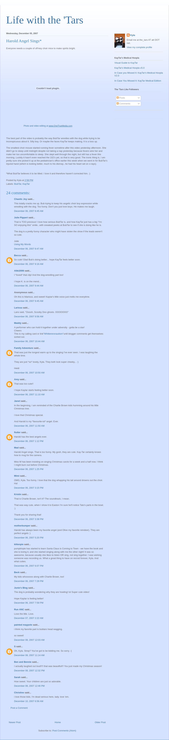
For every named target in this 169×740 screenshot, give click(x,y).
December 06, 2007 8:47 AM (28, 248)
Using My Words (22, 244)
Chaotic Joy (20, 199)
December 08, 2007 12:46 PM (29, 686)
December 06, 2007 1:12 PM (28, 441)
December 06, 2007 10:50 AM (29, 372)
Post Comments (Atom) (64, 730)
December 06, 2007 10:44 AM (29, 341)
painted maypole (23, 624)
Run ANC (19, 609)
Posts (121, 97)
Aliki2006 (19, 270)
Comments (123, 103)
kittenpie (18, 544)
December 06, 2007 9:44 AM (28, 285)
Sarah (17, 677)
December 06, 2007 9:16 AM (28, 264)
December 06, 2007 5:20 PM (28, 537)
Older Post (100, 722)
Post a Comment (19, 708)
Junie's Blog (21, 587)
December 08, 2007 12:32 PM (29, 670)
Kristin (17, 494)
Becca (17, 255)
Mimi (16, 475)
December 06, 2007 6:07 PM (28, 565)
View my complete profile (139, 47)
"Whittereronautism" (53, 333)
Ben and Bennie (22, 662)
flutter (17, 432)
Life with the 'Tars (44, 20)
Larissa (18, 307)
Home (58, 722)
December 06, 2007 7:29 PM (28, 581)
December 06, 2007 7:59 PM (28, 602)
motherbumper (22, 525)
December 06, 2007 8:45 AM (28, 211)
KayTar (26, 184)
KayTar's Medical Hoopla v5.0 (129, 68)
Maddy (17, 323)
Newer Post (15, 722)
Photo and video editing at (48, 126)
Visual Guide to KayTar (126, 62)
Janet (17, 401)
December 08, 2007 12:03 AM (29, 640)
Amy (16, 379)
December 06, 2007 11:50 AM (29, 425)
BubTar (17, 184)
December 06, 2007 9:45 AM (28, 301)
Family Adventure (23, 348)
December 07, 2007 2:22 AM (28, 618)
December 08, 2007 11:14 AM (29, 655)
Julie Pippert (21, 217)
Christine (19, 692)
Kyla (132, 35)
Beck (17, 572)
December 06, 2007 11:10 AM (29, 394)
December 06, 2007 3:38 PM (28, 519)
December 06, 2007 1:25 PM (28, 469)
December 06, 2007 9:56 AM (28, 316)
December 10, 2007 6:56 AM (28, 701)
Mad (16, 447)
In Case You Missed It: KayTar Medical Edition (137, 80)
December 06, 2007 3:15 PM (28, 487)
